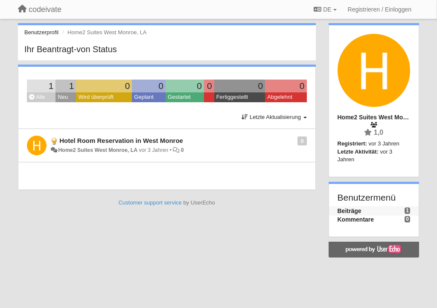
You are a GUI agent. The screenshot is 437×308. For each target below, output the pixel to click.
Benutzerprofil (41, 32)
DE (325, 9)
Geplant (144, 97)
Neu (63, 97)
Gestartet (179, 97)
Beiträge (349, 210)
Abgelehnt (279, 97)
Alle (37, 97)
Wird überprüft (95, 97)
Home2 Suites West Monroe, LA (97, 150)
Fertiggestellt (232, 97)
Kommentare (356, 219)
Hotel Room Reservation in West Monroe (121, 140)
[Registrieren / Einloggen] (379, 9)
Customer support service (150, 202)
